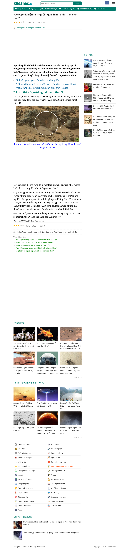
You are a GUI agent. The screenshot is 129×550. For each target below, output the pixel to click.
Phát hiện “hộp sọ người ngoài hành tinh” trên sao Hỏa (42, 87)
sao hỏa (49, 232)
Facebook (41, 546)
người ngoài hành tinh (36, 232)
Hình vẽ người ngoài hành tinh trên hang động (38, 80)
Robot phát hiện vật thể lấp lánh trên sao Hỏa (33, 245)
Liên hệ (33, 546)
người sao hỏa (60, 232)
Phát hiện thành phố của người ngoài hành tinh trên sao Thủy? (46, 83)
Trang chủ (20, 8)
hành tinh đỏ (72, 232)
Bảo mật (26, 546)
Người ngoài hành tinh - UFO (35, 28)
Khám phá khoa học (48, 9)
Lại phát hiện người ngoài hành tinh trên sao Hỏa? (35, 251)
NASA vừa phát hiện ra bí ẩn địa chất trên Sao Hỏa (35, 242)
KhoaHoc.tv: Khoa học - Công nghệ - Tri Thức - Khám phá (25, 3)
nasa (24, 232)
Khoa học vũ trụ (84, 9)
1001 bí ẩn (99, 9)
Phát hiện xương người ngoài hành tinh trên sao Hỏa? (36, 248)
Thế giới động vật (67, 9)
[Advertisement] (48, 46)
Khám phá (20, 28)
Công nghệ (32, 9)
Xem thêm (78, 377)
